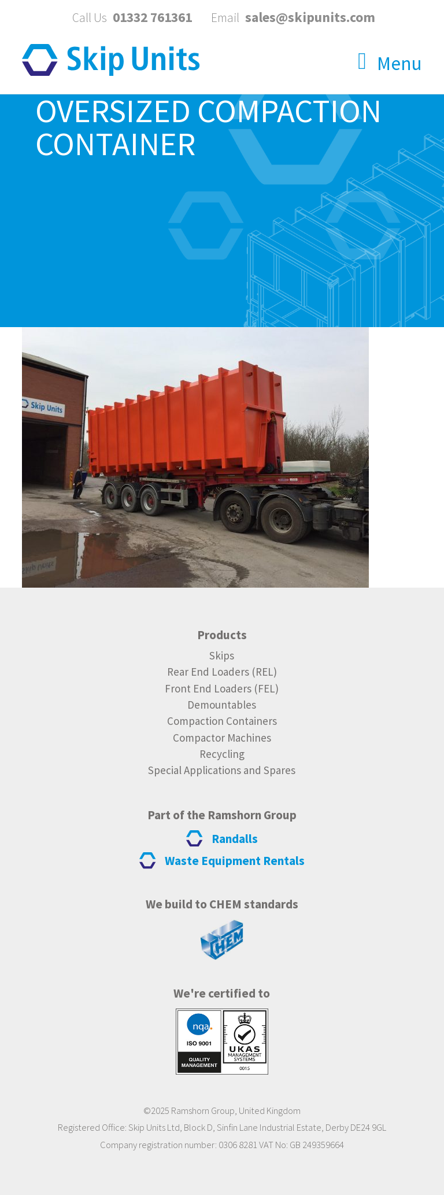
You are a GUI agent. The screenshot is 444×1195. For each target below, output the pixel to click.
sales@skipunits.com (310, 17)
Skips (221, 655)
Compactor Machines (222, 738)
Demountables (221, 705)
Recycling (222, 754)
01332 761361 (152, 17)
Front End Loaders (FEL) (222, 688)
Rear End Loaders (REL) (222, 672)
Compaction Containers (222, 721)
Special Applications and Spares (221, 770)
